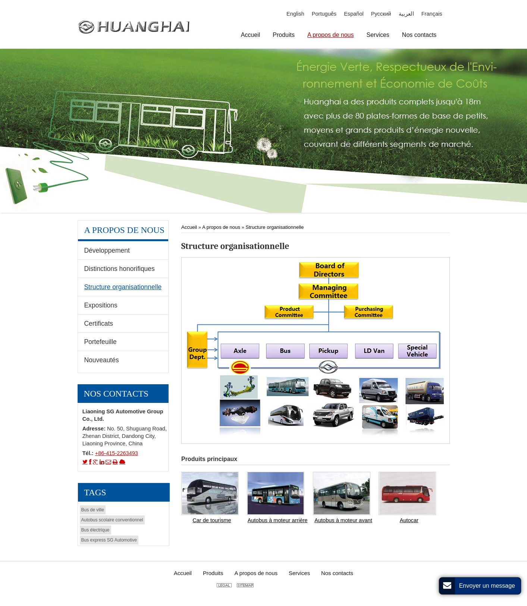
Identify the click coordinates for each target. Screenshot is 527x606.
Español (354, 14)
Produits (213, 573)
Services (299, 573)
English (295, 14)
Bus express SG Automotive (109, 540)
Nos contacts (116, 393)
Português (324, 14)
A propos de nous (221, 227)
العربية (406, 14)
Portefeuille (100, 341)
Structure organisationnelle (275, 227)
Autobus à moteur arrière (278, 520)
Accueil (189, 227)
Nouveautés (101, 360)
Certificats (98, 323)
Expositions (100, 305)
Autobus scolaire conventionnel (112, 520)
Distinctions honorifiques (119, 268)
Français (431, 14)
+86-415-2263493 (116, 453)
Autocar (409, 520)
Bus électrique (95, 530)
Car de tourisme (211, 520)
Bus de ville (92, 509)
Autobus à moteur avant (343, 520)
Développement (106, 250)
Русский (381, 14)
